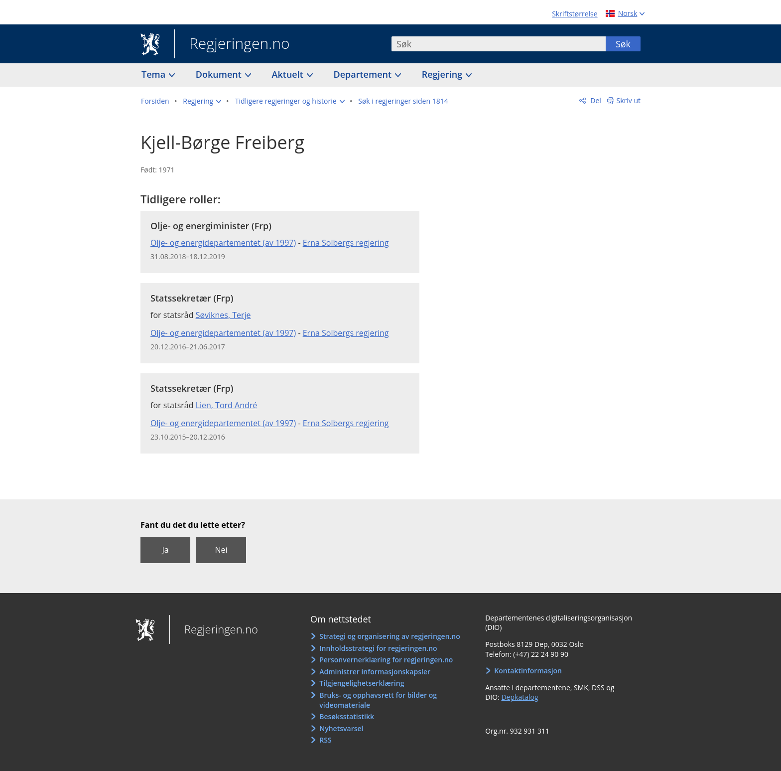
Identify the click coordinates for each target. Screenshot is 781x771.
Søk (623, 44)
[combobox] (498, 43)
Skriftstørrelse (574, 13)
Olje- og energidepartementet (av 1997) (223, 242)
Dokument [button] (220, 74)
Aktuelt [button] (289, 74)
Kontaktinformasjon (528, 670)
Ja (165, 549)
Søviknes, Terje (223, 314)
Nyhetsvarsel (341, 728)
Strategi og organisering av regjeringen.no (389, 636)
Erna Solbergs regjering (346, 242)
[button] (202, 101)
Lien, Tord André (227, 405)
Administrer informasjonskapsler (374, 671)
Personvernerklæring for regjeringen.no (386, 659)
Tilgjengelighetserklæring (361, 683)
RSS (325, 740)
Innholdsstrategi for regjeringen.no (378, 648)
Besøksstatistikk (346, 716)
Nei (221, 549)
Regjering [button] (443, 74)
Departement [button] (364, 74)
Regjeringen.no (232, 44)
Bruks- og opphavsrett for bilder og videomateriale (378, 700)
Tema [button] (154, 74)
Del (595, 100)
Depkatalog (519, 697)
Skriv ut (629, 100)
